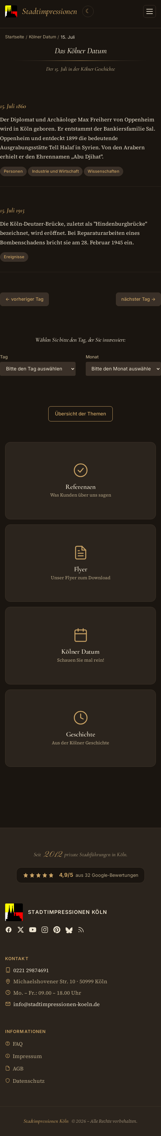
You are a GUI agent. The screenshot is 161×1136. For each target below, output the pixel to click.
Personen (13, 171)
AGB (14, 1069)
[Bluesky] (68, 929)
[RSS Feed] (80, 929)
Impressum (23, 1057)
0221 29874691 (31, 970)
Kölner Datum (42, 36)
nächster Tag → (138, 299)
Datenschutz (24, 1081)
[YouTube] (32, 929)
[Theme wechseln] (88, 11)
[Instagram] (44, 929)
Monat (92, 356)
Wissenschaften (103, 171)
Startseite (14, 36)
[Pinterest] (56, 929)
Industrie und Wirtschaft (55, 171)
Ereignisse (14, 256)
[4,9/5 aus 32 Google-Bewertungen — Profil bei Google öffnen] (80, 875)
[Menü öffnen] (149, 11)
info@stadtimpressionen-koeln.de (56, 1004)
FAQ (14, 1044)
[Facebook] (8, 929)
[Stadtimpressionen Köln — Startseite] (41, 11)
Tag (4, 356)
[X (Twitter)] (20, 929)
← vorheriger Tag (24, 299)
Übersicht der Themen (80, 414)
